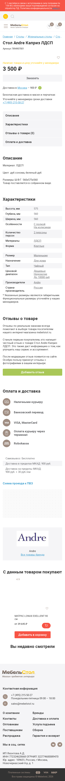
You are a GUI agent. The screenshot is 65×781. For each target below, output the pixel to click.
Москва (22, 87)
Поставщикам (13, 730)
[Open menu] (6, 26)
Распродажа (11, 736)
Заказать (32, 78)
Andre (37, 282)
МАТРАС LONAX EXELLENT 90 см (31, 617)
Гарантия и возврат (46, 736)
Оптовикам (11, 724)
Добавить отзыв (32, 372)
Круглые (39, 246)
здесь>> (56, 8)
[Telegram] (59, 744)
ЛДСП (37, 240)
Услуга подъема (44, 724)
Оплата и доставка (18, 142)
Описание (12, 115)
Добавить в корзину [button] (32, 635)
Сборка (38, 730)
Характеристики (16, 124)
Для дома (40, 260)
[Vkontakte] (53, 744)
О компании (11, 713)
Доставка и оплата (46, 718)
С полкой (39, 224)
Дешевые (40, 271)
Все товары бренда (32, 554)
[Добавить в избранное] (58, 57)
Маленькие (41, 255)
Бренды (38, 713)
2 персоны (40, 232)
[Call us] (5, 16)
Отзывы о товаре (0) (19, 133)
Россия (38, 287)
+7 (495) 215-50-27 (13, 102)
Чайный (39, 265)
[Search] (12, 16)
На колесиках (42, 227)
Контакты (9, 718)
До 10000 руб (42, 277)
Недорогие (40, 274)
